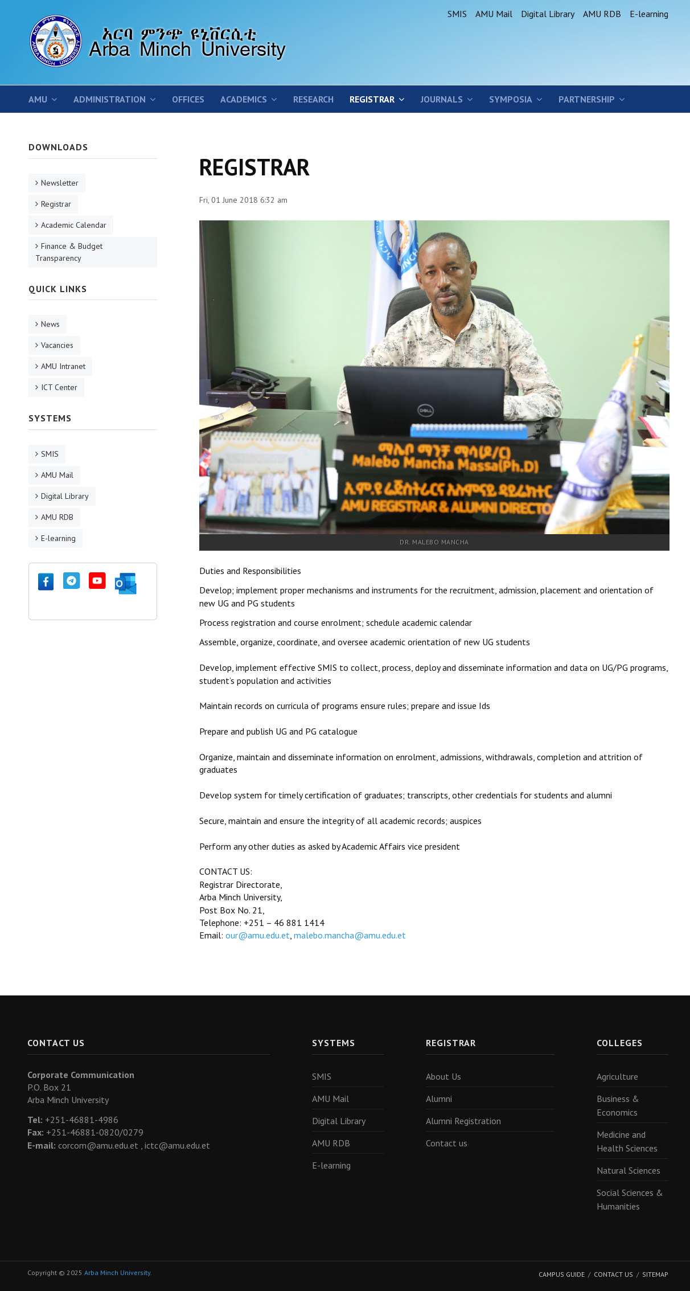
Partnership (586, 99)
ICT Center (59, 387)
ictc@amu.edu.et (177, 1145)
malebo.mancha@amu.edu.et (350, 935)
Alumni (439, 1098)
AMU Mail (493, 13)
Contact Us (613, 1274)
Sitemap (655, 1274)
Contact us (446, 1143)
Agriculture (617, 1076)
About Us (443, 1076)
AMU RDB (602, 13)
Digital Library (547, 13)
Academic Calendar (73, 225)
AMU (37, 99)
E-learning (649, 13)
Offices (188, 99)
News (50, 324)
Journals (442, 99)
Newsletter (60, 183)
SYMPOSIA (510, 99)
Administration (109, 99)
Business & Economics (618, 1105)
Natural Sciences (628, 1170)
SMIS (457, 13)
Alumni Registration (463, 1120)
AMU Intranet (63, 366)
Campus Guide (562, 1274)
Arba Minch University (117, 1272)
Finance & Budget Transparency (68, 252)
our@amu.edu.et (257, 935)
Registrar (372, 99)
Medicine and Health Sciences (627, 1141)
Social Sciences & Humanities (630, 1199)
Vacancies (57, 345)
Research (313, 99)
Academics (243, 99)
